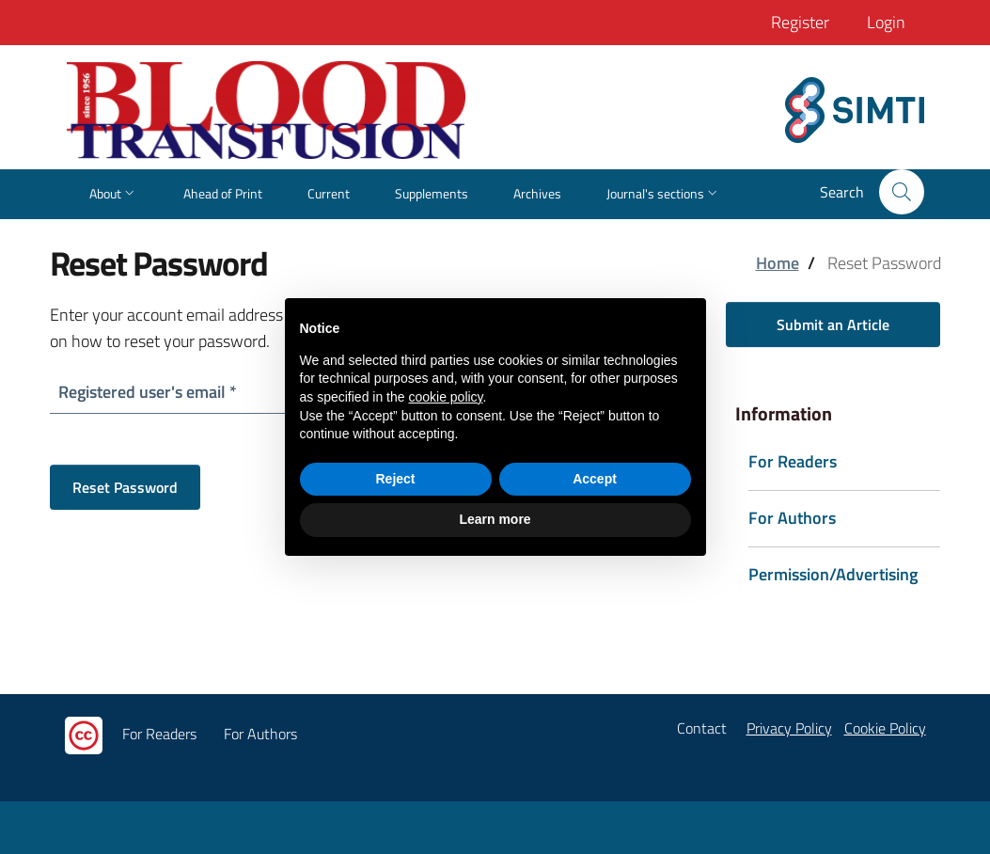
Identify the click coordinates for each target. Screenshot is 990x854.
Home (777, 263)
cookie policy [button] (445, 396)
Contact (702, 728)
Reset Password (125, 487)
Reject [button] (395, 478)
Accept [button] (595, 478)
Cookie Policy (885, 728)
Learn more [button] (494, 519)
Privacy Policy (789, 728)
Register (800, 22)
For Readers (159, 733)
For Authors (260, 733)
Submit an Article (833, 324)
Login (886, 22)
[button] (901, 191)
